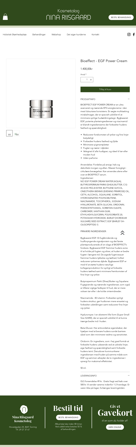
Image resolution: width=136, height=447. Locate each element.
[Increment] (91, 79)
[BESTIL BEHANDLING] (121, 17)
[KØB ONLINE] (115, 427)
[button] (5, 17)
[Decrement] (82, 79)
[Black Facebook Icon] (134, 34)
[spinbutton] (86, 79)
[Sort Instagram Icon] (129, 34)
